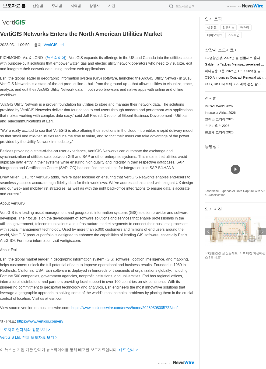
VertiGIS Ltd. (54, 45)
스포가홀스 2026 (217, 126)
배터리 (244, 27)
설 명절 (212, 27)
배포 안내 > (128, 350)
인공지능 (228, 27)
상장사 (94, 6)
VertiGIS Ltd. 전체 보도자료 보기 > (28, 337)
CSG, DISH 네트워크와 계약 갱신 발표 (233, 84)
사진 (111, 6)
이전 (208, 231)
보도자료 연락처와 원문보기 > (25, 330)
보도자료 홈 (14, 5)
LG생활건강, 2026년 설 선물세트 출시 (232, 58)
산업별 (38, 6)
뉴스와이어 (56, 58)
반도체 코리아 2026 (219, 132)
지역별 (75, 6)
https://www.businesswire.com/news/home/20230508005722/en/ (124, 308)
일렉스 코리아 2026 (219, 119)
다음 (262, 231)
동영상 (211, 146)
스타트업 (233, 35)
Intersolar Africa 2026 (220, 113)
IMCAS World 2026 (219, 106)
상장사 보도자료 (219, 50)
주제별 (57, 6)
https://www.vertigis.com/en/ (40, 321)
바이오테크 (214, 35)
